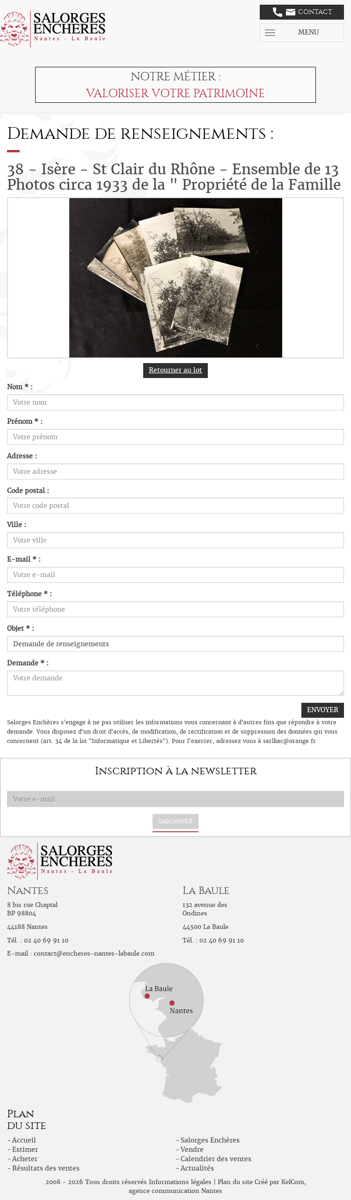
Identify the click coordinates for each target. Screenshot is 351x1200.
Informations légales (180, 1182)
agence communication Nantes (175, 1191)
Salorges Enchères (210, 1140)
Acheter (24, 1159)
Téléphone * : (29, 594)
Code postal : (28, 490)
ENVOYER (322, 710)
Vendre (192, 1149)
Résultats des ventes (46, 1168)
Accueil (24, 1140)
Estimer (25, 1149)
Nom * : (20, 387)
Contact (302, 12)
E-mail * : (24, 559)
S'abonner (175, 821)
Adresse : (22, 456)
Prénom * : (25, 421)
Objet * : (20, 628)
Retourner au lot (175, 370)
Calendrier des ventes (216, 1159)
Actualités (197, 1168)
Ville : (16, 525)
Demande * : (28, 663)
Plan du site (235, 1182)
